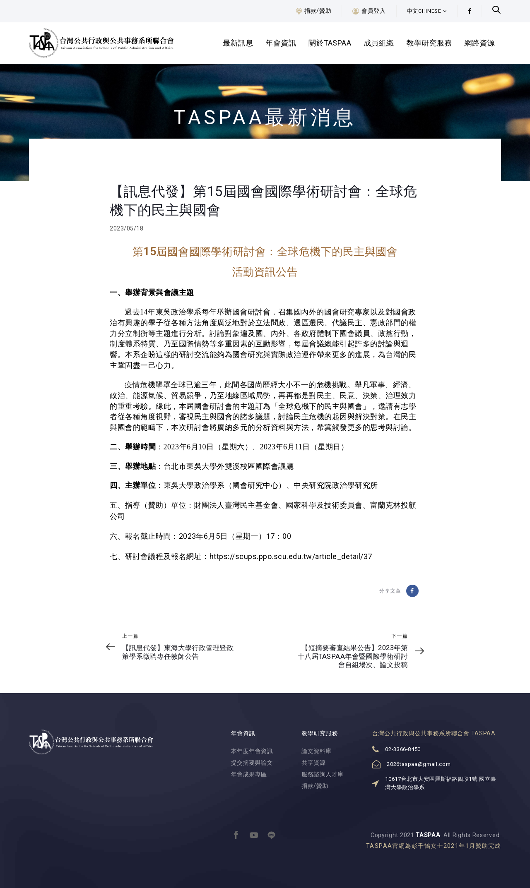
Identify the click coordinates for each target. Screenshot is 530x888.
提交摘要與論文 (252, 762)
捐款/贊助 (317, 10)
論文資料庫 (316, 751)
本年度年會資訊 (252, 751)
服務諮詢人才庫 (322, 774)
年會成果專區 (249, 774)
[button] (427, 11)
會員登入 (373, 10)
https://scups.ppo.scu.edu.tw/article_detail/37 (291, 556)
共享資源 (313, 762)
